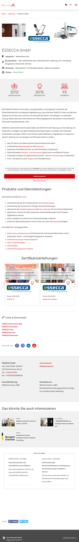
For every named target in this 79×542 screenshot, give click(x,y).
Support (31, 161)
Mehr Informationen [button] (39, 183)
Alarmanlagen (12, 248)
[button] (4, 538)
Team (24, 199)
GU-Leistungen (47, 212)
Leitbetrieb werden (69, 540)
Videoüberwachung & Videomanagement (24, 242)
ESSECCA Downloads (10, 329)
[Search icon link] (71, 6)
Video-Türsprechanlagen (17, 245)
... (28, 478)
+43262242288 (11, 375)
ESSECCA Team (7, 332)
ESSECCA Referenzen (10, 338)
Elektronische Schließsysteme (19, 236)
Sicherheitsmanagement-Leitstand (21, 251)
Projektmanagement (28, 212)
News (18, 421)
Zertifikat (9, 302)
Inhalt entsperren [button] (39, 179)
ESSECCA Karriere (8, 335)
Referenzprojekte (25, 149)
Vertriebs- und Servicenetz (32, 155)
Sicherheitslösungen (57, 158)
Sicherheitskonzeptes (47, 205)
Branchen (42, 149)
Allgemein (59, 421)
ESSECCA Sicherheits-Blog (12, 326)
